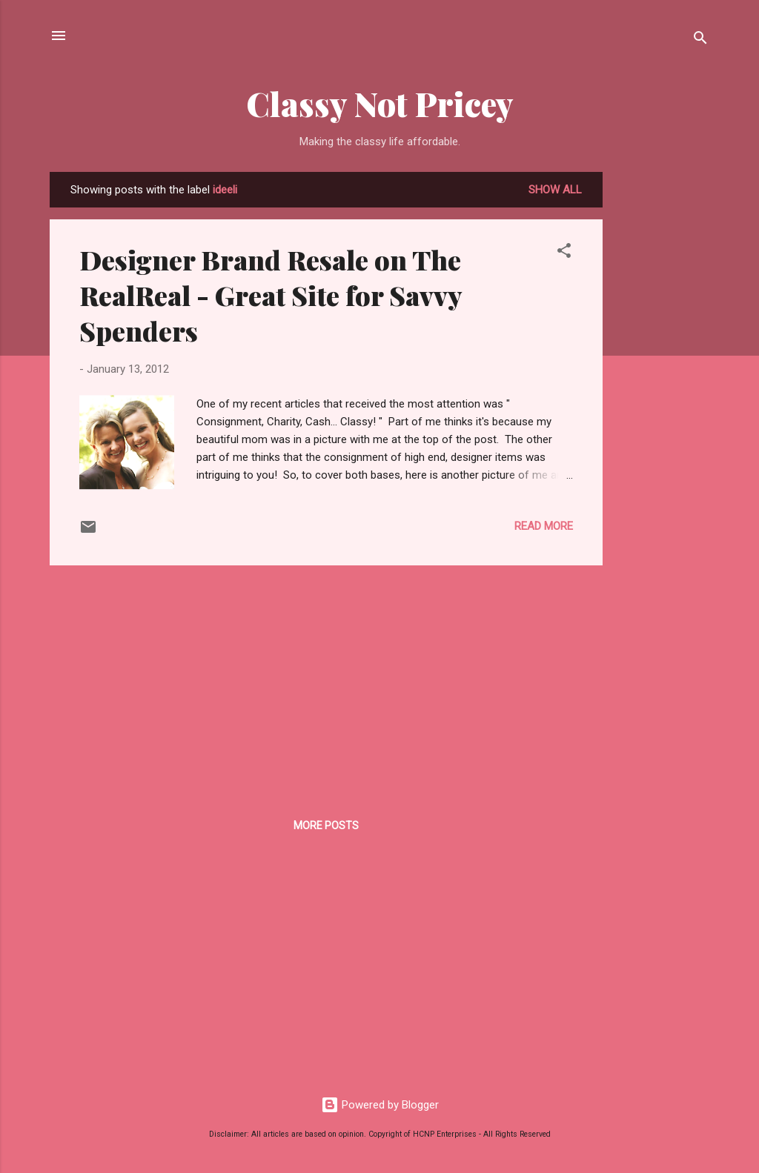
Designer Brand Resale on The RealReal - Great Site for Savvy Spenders (270, 295)
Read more (543, 526)
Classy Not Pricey (380, 103)
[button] (564, 253)
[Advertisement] (661, 394)
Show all (555, 189)
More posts (326, 825)
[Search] (700, 40)
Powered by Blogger (380, 1104)
